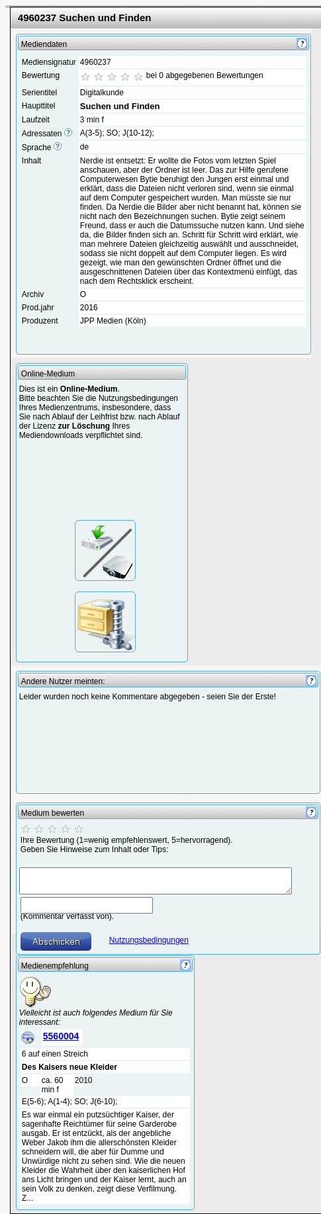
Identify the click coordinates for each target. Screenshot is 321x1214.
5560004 (61, 1036)
